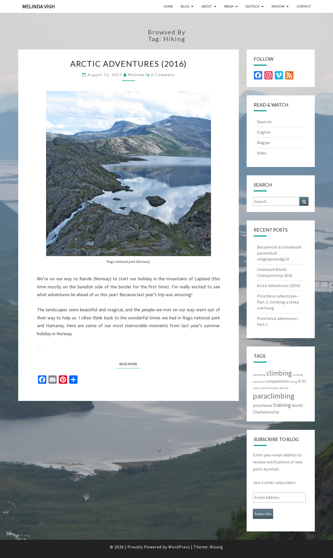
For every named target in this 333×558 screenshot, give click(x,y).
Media (229, 6)
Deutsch (252, 6)
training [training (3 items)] (282, 404)
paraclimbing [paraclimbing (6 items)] (273, 396)
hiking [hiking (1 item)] (293, 381)
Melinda (136, 74)
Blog (185, 6)
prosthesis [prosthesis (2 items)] (262, 405)
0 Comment (163, 74)
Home (168, 6)
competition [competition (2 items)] (277, 381)
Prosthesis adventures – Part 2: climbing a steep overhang (278, 302)
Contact (304, 6)
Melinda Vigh (38, 6)
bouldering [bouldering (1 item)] (259, 374)
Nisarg (216, 546)
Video (262, 153)
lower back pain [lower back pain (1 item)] (270, 388)
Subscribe (263, 513)
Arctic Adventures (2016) (128, 63)
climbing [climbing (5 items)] (279, 373)
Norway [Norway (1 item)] (284, 388)
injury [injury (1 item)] (256, 388)
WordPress (179, 546)
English (264, 132)
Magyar (278, 6)
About (206, 6)
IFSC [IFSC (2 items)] (302, 381)
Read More (129, 363)
